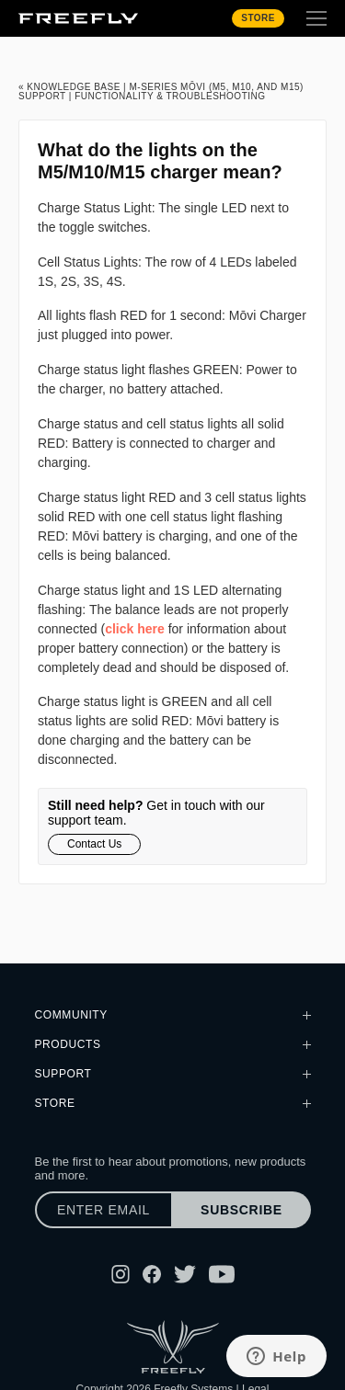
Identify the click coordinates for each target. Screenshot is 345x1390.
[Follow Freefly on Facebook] (152, 1274)
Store (258, 18)
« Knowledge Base (69, 87)
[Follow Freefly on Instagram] (120, 1274)
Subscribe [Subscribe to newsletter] (241, 1209)
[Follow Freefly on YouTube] (222, 1274)
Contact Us (94, 843)
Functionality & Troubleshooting (170, 96)
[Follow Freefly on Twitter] (185, 1274)
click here (135, 628)
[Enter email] (104, 1209)
